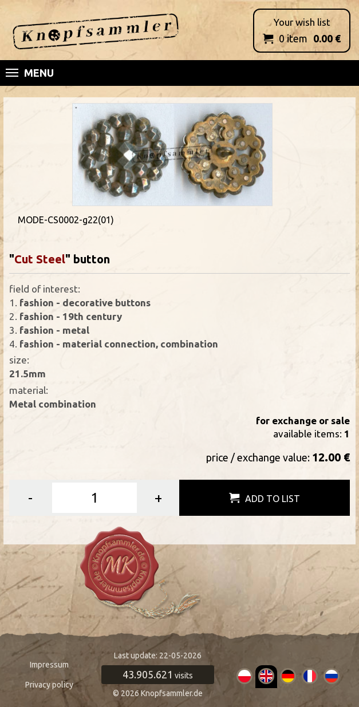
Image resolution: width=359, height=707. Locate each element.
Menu (30, 72)
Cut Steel (39, 259)
